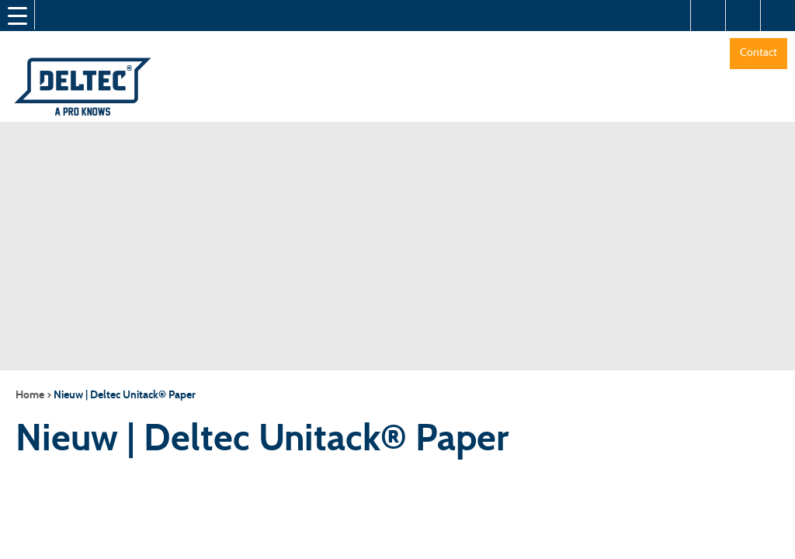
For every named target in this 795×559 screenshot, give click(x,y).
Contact (758, 52)
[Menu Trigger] (17, 15)
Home (30, 394)
